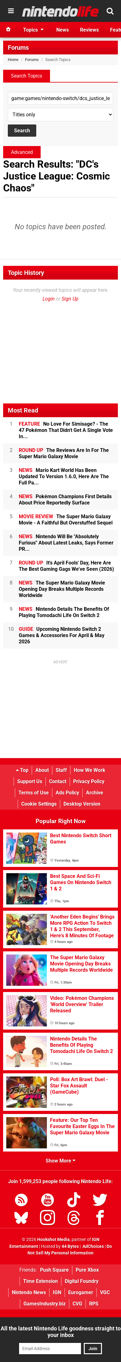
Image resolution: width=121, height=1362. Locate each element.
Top (22, 770)
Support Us (29, 781)
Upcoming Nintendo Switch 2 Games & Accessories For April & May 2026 (61, 635)
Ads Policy (67, 793)
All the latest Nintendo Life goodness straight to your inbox (61, 1331)
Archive (94, 793)
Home (13, 59)
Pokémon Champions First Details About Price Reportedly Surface (65, 500)
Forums (18, 47)
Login (49, 299)
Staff (61, 770)
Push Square (54, 1270)
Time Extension (40, 1281)
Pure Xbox (87, 1270)
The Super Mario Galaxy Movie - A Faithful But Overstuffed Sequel (66, 520)
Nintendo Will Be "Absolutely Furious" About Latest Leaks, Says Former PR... (66, 543)
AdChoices (93, 1246)
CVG (77, 1304)
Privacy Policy (88, 781)
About (42, 770)
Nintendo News (29, 1292)
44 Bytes (70, 1246)
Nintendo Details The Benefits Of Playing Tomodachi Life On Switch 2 (64, 612)
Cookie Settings (39, 804)
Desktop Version (81, 804)
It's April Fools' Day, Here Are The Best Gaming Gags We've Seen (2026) (66, 566)
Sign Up (70, 299)
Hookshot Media (53, 1239)
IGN (57, 1292)
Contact (57, 781)
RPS (93, 1304)
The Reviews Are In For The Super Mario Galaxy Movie (64, 453)
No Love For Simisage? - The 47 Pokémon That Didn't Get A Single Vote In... (66, 430)
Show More (60, 1161)
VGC (105, 1292)
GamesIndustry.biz (44, 1304)
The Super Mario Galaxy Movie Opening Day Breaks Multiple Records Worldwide (62, 589)
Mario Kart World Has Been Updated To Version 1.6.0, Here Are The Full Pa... (64, 476)
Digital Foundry (81, 1281)
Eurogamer (80, 1292)
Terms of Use (33, 793)
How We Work (89, 770)
